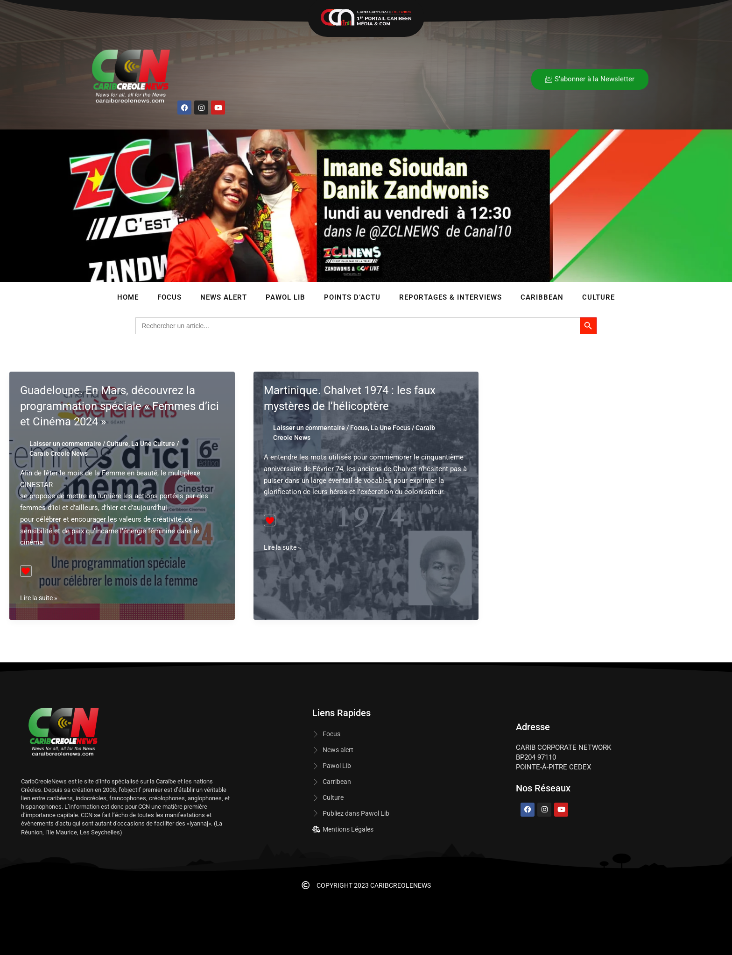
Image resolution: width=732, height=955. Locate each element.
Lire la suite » (41, 598)
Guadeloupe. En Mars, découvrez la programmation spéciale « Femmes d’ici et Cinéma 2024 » (115, 406)
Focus (169, 297)
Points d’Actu (352, 297)
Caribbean (542, 297)
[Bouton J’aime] (25, 570)
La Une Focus (390, 427)
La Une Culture (153, 443)
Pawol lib (285, 297)
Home (128, 297)
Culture (598, 297)
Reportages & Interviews (450, 297)
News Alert (223, 297)
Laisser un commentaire (65, 443)
